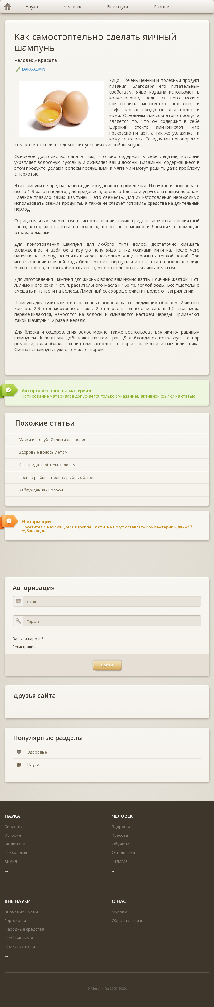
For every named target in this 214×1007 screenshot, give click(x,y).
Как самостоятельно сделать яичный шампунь (95, 41)
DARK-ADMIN (33, 69)
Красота (47, 60)
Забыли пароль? (28, 638)
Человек (23, 60)
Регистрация (24, 646)
